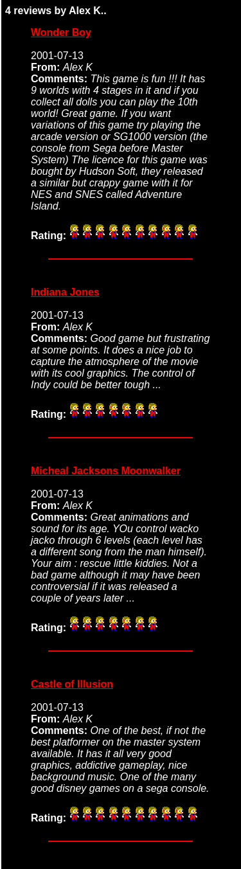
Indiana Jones (65, 292)
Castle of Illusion (72, 684)
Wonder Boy (61, 32)
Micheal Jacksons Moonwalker (106, 470)
